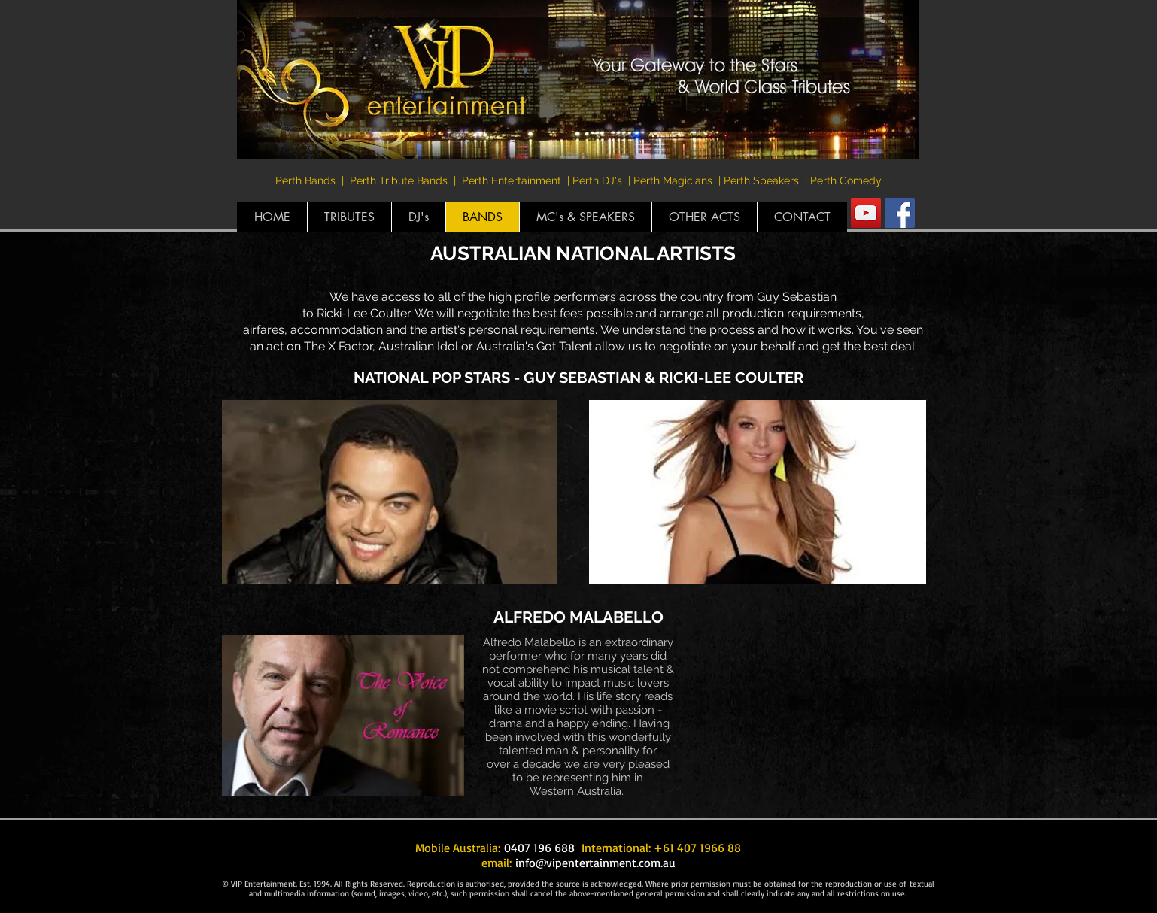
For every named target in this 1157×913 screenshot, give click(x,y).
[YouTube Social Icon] (866, 213)
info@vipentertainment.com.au (595, 862)
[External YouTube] (814, 718)
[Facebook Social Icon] (900, 213)
